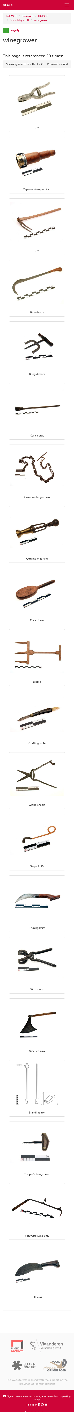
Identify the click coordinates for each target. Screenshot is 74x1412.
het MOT (11, 16)
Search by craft (19, 20)
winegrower (41, 20)
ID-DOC (43, 16)
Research (27, 16)
